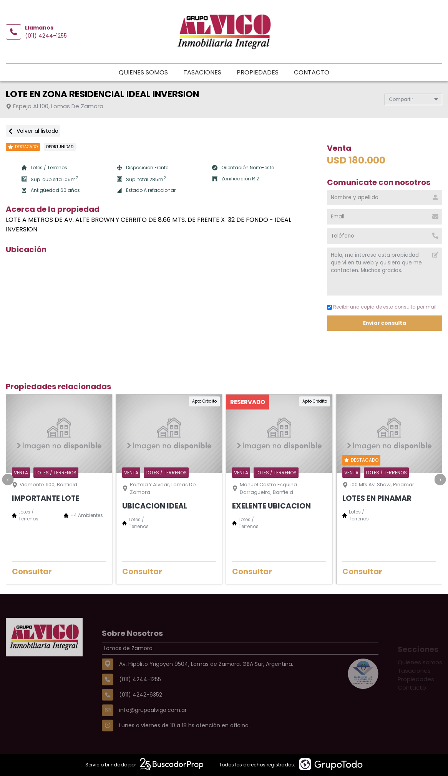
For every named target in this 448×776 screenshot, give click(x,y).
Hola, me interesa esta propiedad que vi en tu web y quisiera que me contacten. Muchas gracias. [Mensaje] (384, 272)
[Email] (384, 217)
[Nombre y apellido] (384, 197)
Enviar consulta (385, 323)
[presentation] (7, 479)
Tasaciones (202, 72)
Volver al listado (33, 131)
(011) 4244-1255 (46, 36)
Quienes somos (143, 72)
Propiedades (258, 72)
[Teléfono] (384, 236)
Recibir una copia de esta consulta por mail (381, 307)
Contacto (311, 72)
